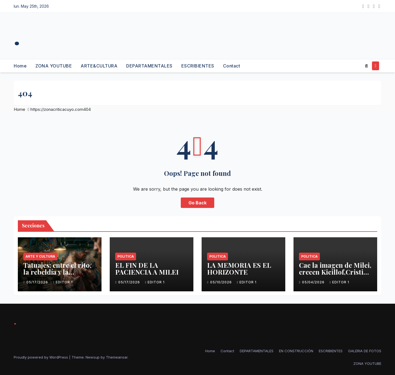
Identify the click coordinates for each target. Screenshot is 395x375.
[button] (366, 66)
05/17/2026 (37, 282)
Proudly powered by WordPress (41, 357)
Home (20, 66)
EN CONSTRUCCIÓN (296, 351)
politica (125, 256)
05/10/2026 (221, 282)
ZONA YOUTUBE (53, 66)
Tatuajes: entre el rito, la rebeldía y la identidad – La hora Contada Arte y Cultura (59, 275)
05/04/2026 (314, 282)
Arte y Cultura (40, 256)
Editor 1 (62, 282)
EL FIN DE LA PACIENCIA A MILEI (147, 268)
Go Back (197, 202)
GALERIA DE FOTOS (364, 351)
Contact (231, 66)
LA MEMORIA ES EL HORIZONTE (239, 268)
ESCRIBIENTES (197, 66)
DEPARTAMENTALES (149, 66)
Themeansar (117, 357)
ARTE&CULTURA (99, 66)
